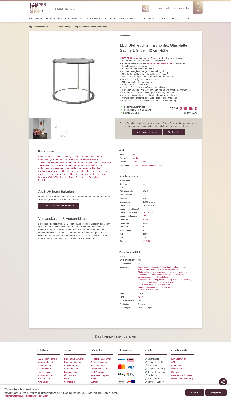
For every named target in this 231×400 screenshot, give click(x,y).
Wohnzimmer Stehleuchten (90, 165)
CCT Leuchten (44, 369)
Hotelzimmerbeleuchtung (161, 272)
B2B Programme (98, 372)
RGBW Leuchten (45, 375)
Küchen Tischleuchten (58, 177)
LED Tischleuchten (93, 156)
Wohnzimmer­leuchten (88, 162)
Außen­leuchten (93, 18)
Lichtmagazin (175, 18)
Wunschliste (184, 8)
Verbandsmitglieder (100, 369)
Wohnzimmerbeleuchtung (170, 270)
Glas (135, 162)
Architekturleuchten (46, 362)
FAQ (187, 18)
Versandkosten (71, 369)
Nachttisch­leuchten (68, 162)
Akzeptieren (216, 392)
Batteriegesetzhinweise (181, 375)
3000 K (145, 220)
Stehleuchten (174, 132)
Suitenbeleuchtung (162, 285)
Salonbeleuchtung (179, 272)
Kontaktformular (178, 359)
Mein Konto (170, 8)
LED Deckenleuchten (47, 359)
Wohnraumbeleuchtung (147, 277)
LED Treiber (109, 18)
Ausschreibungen (99, 365)
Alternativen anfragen (147, 132)
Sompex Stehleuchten (69, 174)
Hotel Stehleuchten (73, 168)
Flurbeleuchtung (144, 272)
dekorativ (143, 165)
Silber (135, 154)
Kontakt (158, 8)
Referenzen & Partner (101, 359)
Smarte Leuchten (54, 18)
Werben (94, 382)
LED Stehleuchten (59, 159)
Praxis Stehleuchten (62, 171)
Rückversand (70, 378)
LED (144, 216)
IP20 (144, 227)
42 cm (140, 297)
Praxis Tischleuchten (81, 171)
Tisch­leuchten (77, 156)
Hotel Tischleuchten (92, 168)
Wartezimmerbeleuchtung (148, 280)
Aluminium (141, 162)
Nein (144, 184)
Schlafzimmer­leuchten (48, 162)
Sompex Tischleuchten (90, 174)
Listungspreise (70, 372)
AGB (173, 362)
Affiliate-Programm (99, 362)
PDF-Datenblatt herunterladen (60, 205)
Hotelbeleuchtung (178, 267)
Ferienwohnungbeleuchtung (149, 287)
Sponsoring (69, 382)
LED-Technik (148, 213)
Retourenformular (72, 365)
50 (139, 264)
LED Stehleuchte (130, 58)
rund (141, 158)
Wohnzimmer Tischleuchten (50, 168)
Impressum (176, 365)
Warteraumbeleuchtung (182, 280)
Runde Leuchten (45, 365)
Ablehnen (194, 392)
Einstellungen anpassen (37, 396)
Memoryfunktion (44, 372)
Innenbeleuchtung (168, 287)
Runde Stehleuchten (78, 177)
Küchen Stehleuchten (48, 174)
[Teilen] (222, 382)
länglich (136, 158)
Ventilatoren (42, 382)
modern (136, 165)
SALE (121, 18)
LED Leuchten (35, 18)
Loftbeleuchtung (165, 280)
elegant (151, 165)
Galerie (142, 18)
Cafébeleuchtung (164, 267)
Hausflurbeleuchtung (146, 285)
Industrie (131, 18)
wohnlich (158, 165)
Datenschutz (177, 372)
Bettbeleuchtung (144, 275)
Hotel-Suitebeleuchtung (147, 282)
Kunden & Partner (157, 18)
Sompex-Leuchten (100, 171)
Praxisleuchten (45, 171)
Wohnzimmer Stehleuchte (159, 63)
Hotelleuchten (75, 159)
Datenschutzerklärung (14, 396)
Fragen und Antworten (74, 359)
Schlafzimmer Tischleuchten (64, 165)
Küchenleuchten (90, 159)
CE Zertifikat (147, 241)
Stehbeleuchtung (177, 275)
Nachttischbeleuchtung (161, 275)
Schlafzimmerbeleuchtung (148, 270)
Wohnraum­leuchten (74, 18)
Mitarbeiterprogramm (100, 375)
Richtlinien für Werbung (182, 378)
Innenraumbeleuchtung (147, 267)
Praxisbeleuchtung (164, 277)
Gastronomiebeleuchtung (148, 290)
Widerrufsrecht (178, 369)
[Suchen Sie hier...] (98, 8)
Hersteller (95, 378)
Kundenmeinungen (73, 362)
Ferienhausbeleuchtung (166, 282)
